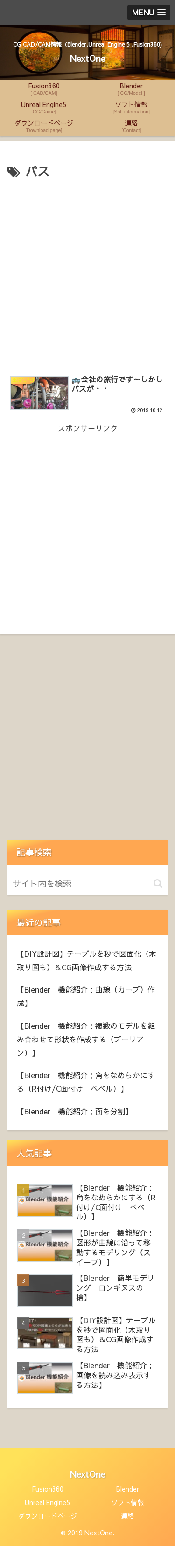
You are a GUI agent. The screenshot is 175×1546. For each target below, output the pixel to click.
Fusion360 (47, 1488)
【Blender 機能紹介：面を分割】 (75, 1111)
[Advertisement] (87, 274)
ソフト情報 (127, 1502)
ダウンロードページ (47, 1515)
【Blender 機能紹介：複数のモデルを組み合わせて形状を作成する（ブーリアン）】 (86, 1039)
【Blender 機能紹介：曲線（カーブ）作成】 (86, 996)
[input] (87, 883)
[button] (158, 883)
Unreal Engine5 (47, 1502)
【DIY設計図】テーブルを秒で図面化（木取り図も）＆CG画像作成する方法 (86, 960)
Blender (127, 1488)
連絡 (127, 1515)
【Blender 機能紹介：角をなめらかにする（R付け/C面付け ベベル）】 (86, 1081)
